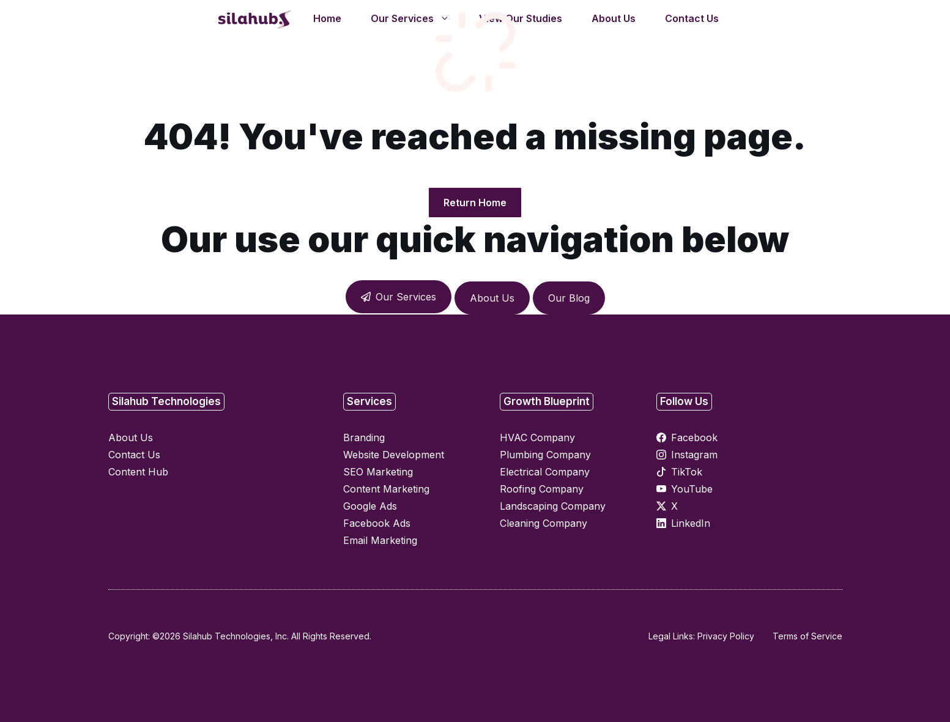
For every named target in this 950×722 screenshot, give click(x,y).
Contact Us (134, 454)
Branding (364, 437)
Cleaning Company (543, 523)
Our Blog (569, 298)
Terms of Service (807, 636)
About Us (492, 298)
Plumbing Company (545, 454)
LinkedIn (690, 523)
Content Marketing (386, 489)
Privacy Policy (725, 636)
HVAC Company (537, 437)
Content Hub (138, 472)
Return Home (475, 202)
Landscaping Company (553, 506)
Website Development (393, 454)
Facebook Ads (376, 523)
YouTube (692, 489)
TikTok (686, 472)
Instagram (694, 454)
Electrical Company (545, 472)
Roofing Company (542, 489)
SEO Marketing (378, 472)
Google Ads (370, 506)
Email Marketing (380, 540)
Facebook (694, 437)
